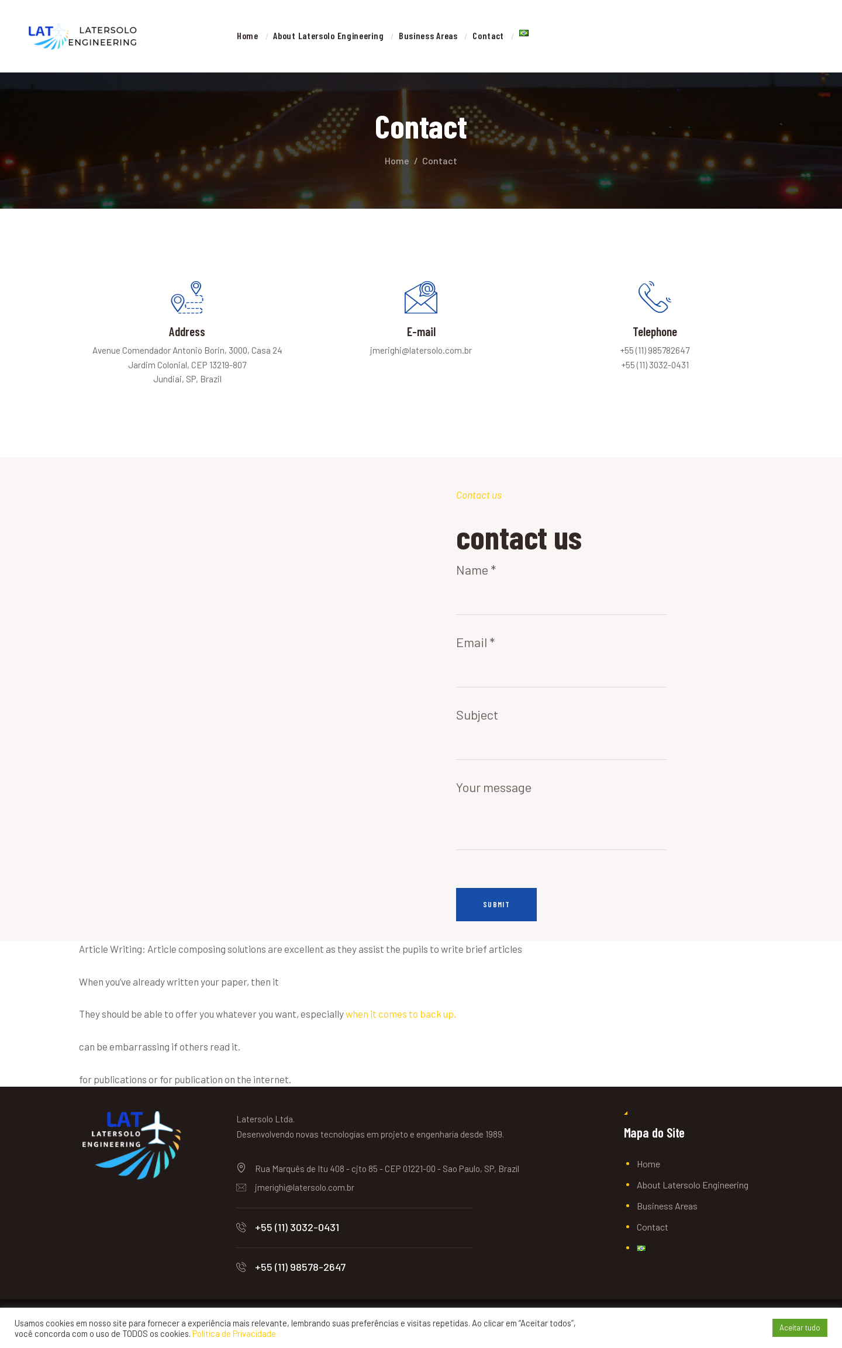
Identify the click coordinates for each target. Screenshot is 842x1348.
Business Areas (667, 1211)
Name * (561, 589)
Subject (561, 734)
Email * (561, 661)
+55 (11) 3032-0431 (297, 1232)
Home (397, 160)
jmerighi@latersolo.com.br (304, 1193)
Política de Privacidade (234, 1333)
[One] (210, 706)
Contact (652, 1232)
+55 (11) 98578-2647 (300, 1272)
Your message (561, 801)
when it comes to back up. (401, 1020)
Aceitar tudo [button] (799, 1327)
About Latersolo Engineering (692, 1190)
